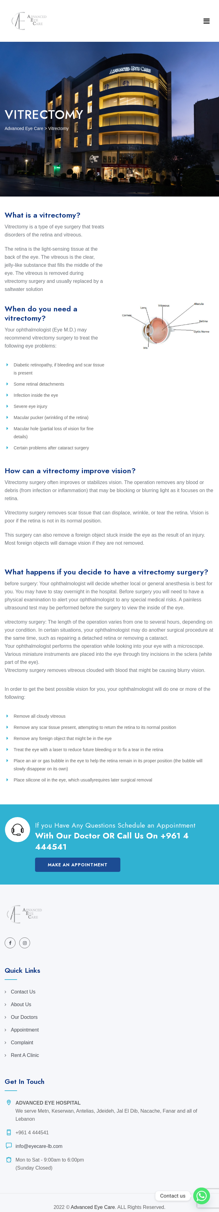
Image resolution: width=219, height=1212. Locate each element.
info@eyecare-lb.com (39, 1146)
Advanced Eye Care (93, 1207)
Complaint (22, 1042)
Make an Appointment (78, 865)
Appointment (25, 1029)
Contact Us (23, 991)
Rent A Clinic (25, 1055)
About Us (21, 1004)
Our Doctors (24, 1017)
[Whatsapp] (201, 1196)
